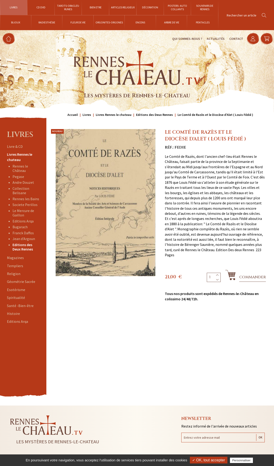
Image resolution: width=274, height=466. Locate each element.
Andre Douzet (23, 182)
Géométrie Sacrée (21, 281)
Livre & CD (15, 146)
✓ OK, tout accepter (208, 460)
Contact (234, 39)
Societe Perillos (25, 204)
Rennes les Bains (26, 199)
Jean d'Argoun (24, 238)
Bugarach (20, 227)
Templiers (15, 265)
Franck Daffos (23, 233)
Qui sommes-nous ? (185, 39)
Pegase (18, 176)
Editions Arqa (23, 221)
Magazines (15, 257)
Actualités (213, 39)
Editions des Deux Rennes (23, 246)
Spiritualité (16, 297)
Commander (252, 277)
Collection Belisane (21, 190)
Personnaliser (241, 460)
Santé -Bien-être (20, 305)
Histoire (13, 313)
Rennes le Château (20, 168)
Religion (13, 273)
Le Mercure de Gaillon (23, 212)
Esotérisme (16, 289)
